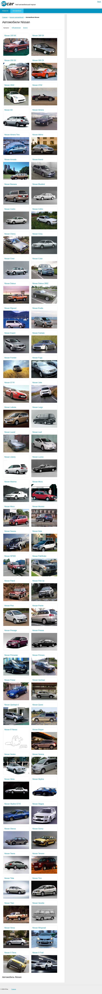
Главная (4, 17)
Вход (99, 2)
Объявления (16, 28)
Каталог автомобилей (17, 17)
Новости (5, 11)
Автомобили (17, 11)
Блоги (25, 28)
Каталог (6, 28)
